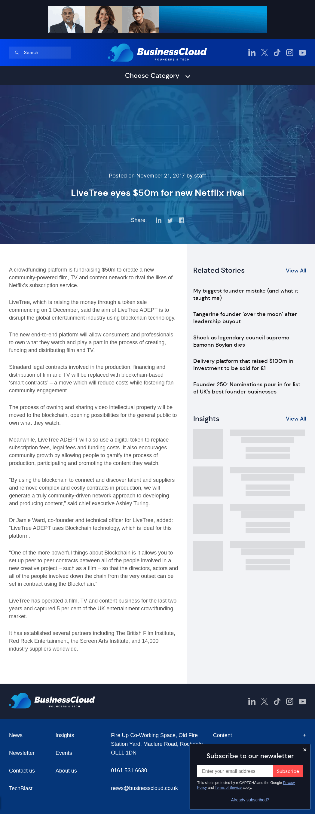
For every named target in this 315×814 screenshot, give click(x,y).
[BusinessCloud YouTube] (302, 52)
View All (296, 270)
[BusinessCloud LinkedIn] (251, 52)
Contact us (22, 771)
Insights (65, 735)
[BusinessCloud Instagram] (289, 52)
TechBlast (20, 788)
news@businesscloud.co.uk (144, 788)
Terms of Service (228, 787)
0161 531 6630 (129, 770)
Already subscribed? (250, 800)
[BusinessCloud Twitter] (264, 52)
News (16, 735)
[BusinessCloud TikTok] (277, 52)
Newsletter (22, 753)
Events (64, 753)
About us (66, 771)
